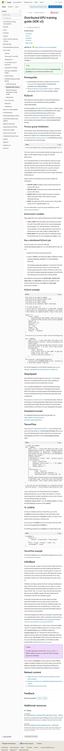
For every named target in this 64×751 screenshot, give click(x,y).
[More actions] (61, 12)
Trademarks (13, 750)
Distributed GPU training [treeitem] (12, 87)
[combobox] (11, 14)
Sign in (60, 2)
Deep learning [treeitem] (9, 97)
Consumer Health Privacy (47, 747)
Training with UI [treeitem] (9, 59)
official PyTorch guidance (45, 108)
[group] (43, 148)
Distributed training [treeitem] (11, 84)
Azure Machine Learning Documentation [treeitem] (9, 23)
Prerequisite (29, 34)
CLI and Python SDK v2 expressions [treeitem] (11, 63)
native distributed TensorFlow (38, 428)
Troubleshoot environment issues (37, 686)
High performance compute (43, 642)
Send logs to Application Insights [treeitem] (11, 72)
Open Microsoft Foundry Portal (38, 7)
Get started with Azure (55, 7)
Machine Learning (39, 12)
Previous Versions (14, 747)
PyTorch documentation (31, 210)
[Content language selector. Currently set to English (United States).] (9, 743)
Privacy (36, 747)
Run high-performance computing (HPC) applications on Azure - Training (43, 715)
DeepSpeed (28, 38)
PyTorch (28, 36)
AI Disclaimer (4, 747)
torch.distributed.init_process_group (34, 138)
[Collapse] (20, 11)
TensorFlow (28, 40)
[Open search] (56, 2)
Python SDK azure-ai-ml (45, 47)
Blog (22, 747)
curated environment (38, 400)
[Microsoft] (3, 2)
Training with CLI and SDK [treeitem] (11, 56)
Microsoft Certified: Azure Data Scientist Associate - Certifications (41, 725)
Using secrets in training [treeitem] (11, 67)
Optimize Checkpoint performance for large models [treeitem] (11, 92)
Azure (30, 12)
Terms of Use (4, 750)
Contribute (29, 747)
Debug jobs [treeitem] (7, 103)
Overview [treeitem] (7, 53)
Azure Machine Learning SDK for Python (41, 89)
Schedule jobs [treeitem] (8, 106)
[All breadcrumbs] (25, 12)
